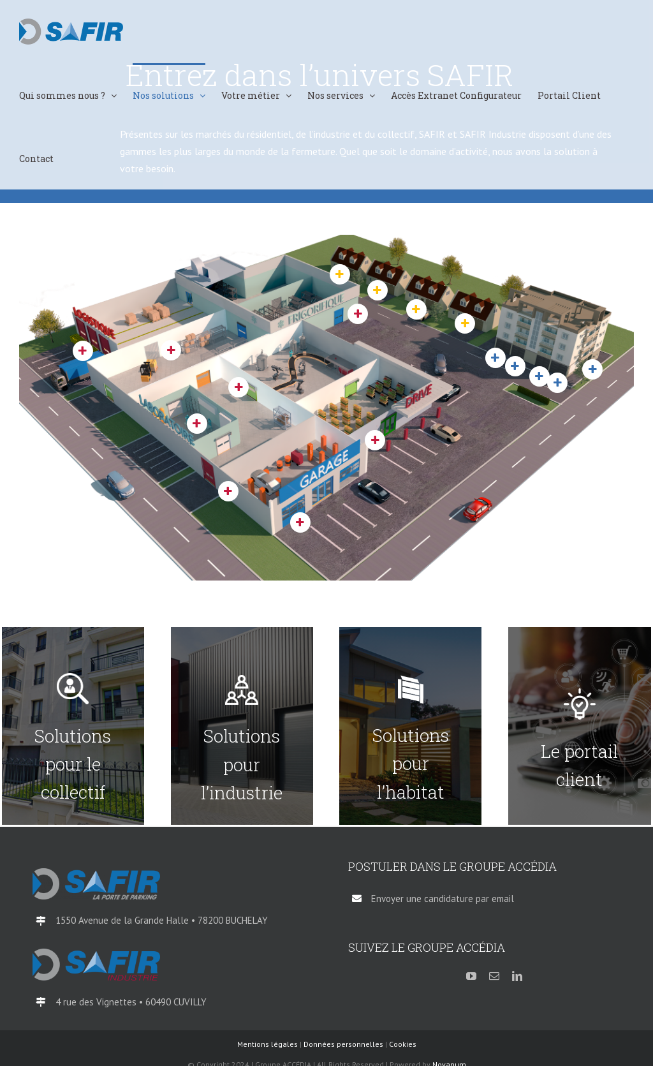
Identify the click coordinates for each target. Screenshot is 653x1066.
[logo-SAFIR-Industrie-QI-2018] (96, 953)
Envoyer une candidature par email (442, 898)
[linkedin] (517, 976)
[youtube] (471, 976)
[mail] (494, 976)
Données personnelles (343, 1044)
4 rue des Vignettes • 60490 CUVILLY (131, 1002)
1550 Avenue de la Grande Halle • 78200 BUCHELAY (161, 920)
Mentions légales (267, 1044)
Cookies (402, 1044)
